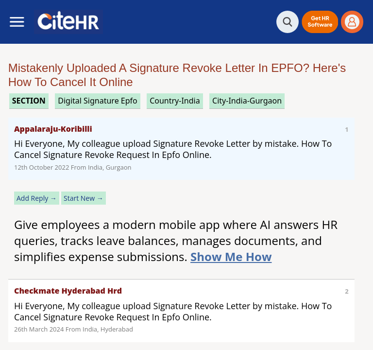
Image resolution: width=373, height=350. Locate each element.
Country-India (175, 100)
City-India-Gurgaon (247, 100)
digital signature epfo (97, 100)
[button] (320, 22)
